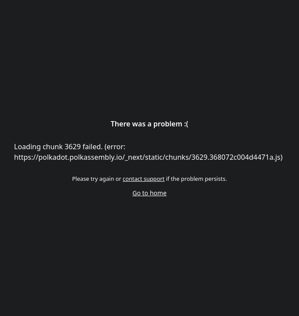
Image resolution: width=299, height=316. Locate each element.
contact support (143, 179)
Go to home (149, 193)
